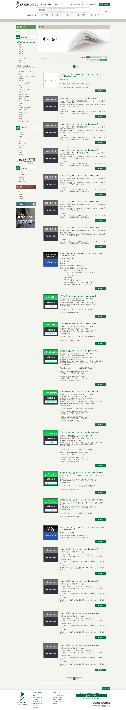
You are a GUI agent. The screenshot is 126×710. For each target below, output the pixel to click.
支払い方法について (58, 697)
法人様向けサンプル (24, 121)
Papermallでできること (58, 695)
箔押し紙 (21, 78)
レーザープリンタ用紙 (25, 107)
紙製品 (20, 119)
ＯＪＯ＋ (21, 87)
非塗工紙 (21, 51)
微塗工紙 (21, 49)
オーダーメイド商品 (24, 101)
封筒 (20, 141)
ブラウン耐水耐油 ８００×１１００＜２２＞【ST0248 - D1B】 (79, 391)
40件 (92, 57)
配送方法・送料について (59, 699)
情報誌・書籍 (22, 98)
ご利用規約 (35, 699)
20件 (88, 57)
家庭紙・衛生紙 (23, 110)
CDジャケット (22, 143)
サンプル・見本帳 (23, 94)
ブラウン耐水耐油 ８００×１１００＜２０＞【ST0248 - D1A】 (79, 351)
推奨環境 (55, 703)
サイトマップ (36, 705)
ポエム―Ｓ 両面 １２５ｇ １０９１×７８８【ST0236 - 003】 (80, 613)
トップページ (21, 20)
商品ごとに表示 (95, 60)
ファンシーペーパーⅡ (25, 85)
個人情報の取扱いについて (39, 703)
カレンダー (21, 145)
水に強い (21, 172)
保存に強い (21, 179)
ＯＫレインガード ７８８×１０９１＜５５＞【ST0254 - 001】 (79, 98)
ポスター (21, 136)
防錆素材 (21, 116)
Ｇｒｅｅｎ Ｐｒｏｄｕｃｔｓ (27, 76)
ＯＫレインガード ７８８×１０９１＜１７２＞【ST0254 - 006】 (80, 228)
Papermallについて (37, 697)
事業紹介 (35, 695)
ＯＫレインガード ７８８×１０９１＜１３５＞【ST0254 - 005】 (80, 202)
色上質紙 (21, 53)
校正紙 (20, 150)
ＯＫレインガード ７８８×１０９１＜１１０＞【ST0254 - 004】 (80, 176)
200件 (105, 57)
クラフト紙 (22, 62)
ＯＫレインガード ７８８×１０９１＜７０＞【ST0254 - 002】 (79, 124)
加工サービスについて (58, 701)
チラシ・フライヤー (24, 132)
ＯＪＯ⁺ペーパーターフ (25, 71)
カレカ (20, 69)
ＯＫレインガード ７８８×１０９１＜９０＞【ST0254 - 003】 (79, 150)
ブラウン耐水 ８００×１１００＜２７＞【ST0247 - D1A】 (78, 296)
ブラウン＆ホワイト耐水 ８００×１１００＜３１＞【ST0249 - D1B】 (81, 500)
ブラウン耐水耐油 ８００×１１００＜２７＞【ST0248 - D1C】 (79, 432)
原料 (20, 74)
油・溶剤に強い (23, 175)
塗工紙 (20, 47)
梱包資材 (21, 80)
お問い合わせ (36, 707)
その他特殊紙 (22, 58)
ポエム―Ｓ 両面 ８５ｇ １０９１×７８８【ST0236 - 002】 (79, 581)
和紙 (20, 44)
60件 (96, 57)
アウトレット (22, 92)
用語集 (20, 194)
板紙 (20, 60)
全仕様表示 (104, 60)
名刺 (20, 139)
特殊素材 (21, 103)
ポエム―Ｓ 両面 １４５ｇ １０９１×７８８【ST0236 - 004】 (80, 645)
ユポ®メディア (23, 114)
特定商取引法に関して (38, 701)
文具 (20, 105)
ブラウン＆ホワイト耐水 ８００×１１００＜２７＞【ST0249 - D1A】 (81, 473)
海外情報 (21, 196)
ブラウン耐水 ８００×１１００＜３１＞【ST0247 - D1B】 (78, 323)
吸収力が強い (22, 181)
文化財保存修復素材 (24, 96)
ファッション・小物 (24, 89)
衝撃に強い (21, 177)
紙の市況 (21, 199)
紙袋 (20, 148)
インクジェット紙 (23, 112)
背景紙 (20, 152)
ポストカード (22, 134)
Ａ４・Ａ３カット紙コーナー (26, 83)
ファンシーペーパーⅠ (25, 56)
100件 (100, 57)
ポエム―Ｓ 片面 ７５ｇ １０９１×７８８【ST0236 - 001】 (79, 549)
